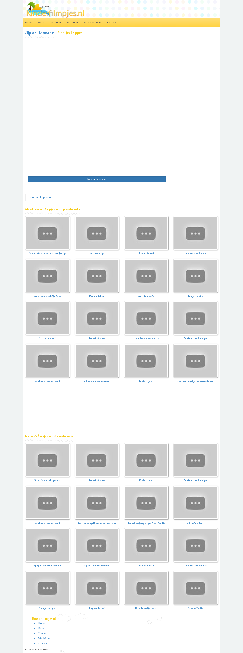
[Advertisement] (121, 63)
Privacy (42, 643)
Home (28, 22)
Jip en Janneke (39, 33)
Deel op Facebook (96, 178)
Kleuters (72, 22)
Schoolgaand (93, 22)
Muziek (111, 22)
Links (41, 628)
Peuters (56, 22)
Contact (42, 633)
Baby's (42, 22)
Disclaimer (44, 638)
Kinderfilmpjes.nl (41, 197)
